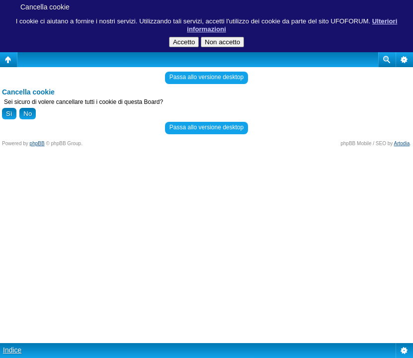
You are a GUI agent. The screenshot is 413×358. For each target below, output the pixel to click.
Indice (12, 350)
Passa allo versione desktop (206, 77)
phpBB (37, 143)
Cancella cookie (45, 7)
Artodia (402, 143)
